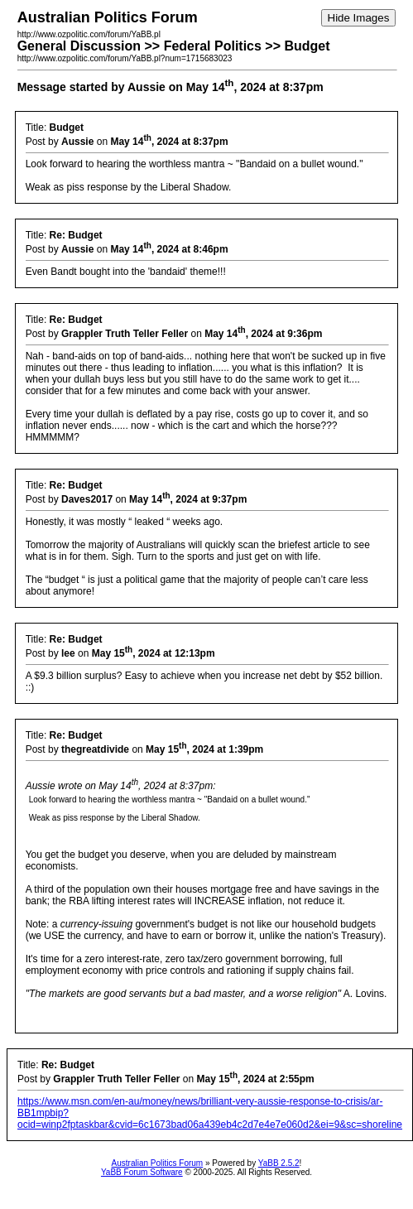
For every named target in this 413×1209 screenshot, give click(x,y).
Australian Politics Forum (158, 1163)
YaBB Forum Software (142, 1172)
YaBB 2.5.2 (279, 1163)
